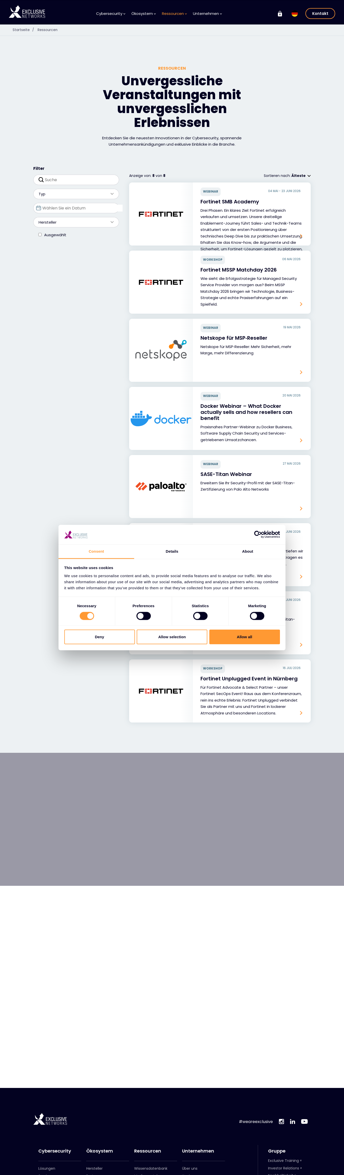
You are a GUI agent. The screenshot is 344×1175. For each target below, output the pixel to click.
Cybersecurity (110, 13)
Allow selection (172, 637)
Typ (74, 194)
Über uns (189, 1168)
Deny (99, 637)
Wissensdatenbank (150, 1168)
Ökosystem (143, 13)
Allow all (244, 637)
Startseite (25, 29)
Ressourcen (174, 13)
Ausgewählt (55, 235)
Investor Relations (283, 1168)
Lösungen (46, 1168)
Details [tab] (172, 551)
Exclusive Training (283, 1160)
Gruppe (276, 1151)
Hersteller (74, 222)
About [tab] (247, 551)
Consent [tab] (96, 551)
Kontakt (320, 13)
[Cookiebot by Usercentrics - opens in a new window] (258, 534)
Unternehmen (207, 13)
